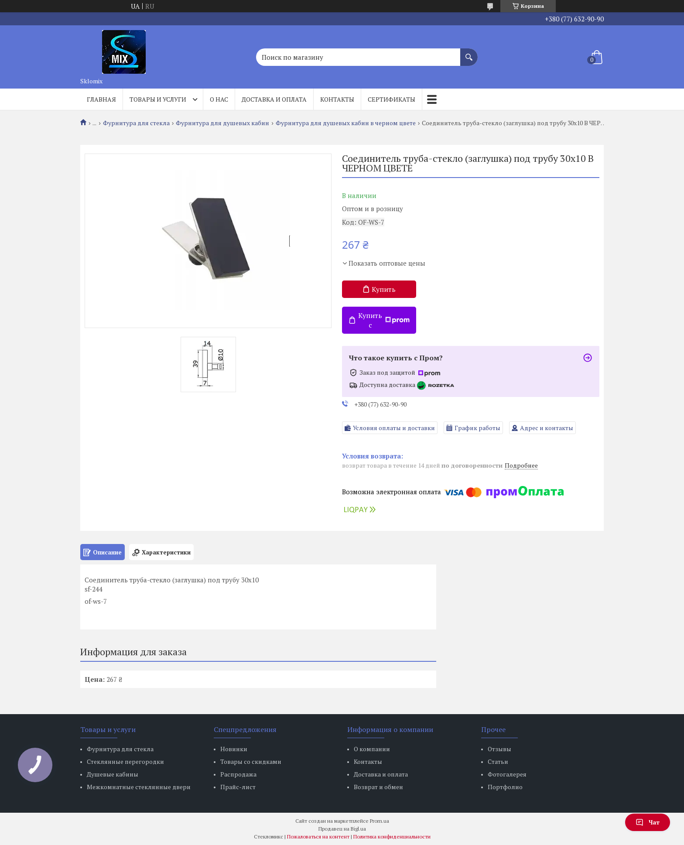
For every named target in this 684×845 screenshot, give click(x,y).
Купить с (384, 320)
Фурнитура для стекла (136, 123)
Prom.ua (379, 821)
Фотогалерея (507, 774)
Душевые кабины (112, 774)
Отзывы (499, 749)
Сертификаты (391, 99)
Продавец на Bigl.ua (342, 828)
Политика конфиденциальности (392, 836)
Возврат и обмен (378, 787)
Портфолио (505, 787)
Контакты (337, 99)
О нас (219, 99)
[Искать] (469, 53)
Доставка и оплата (274, 99)
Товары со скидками (250, 761)
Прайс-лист (238, 787)
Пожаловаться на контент (318, 836)
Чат (648, 822)
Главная (101, 99)
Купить (384, 289)
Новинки (233, 749)
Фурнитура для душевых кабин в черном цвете (346, 123)
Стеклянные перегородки (125, 761)
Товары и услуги (158, 99)
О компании (372, 749)
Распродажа (238, 774)
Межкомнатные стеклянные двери (139, 787)
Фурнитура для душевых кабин (222, 123)
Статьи (498, 761)
